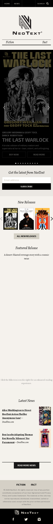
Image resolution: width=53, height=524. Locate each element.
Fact (44, 42)
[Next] (48, 107)
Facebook (13, 519)
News (17, 3)
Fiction (10, 42)
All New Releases (26, 236)
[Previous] (4, 107)
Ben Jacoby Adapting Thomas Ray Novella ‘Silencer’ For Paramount (17, 438)
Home (7, 3)
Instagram (39, 519)
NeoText (26, 25)
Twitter (26, 519)
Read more (39, 154)
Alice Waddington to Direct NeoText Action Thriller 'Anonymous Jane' (16, 414)
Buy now (14, 154)
